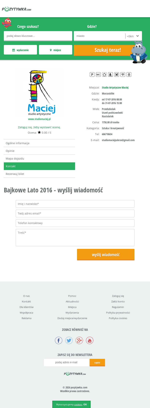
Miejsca (72, 307)
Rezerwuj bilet (15, 174)
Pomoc (72, 296)
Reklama (26, 318)
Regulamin (118, 307)
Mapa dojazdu (15, 158)
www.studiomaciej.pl (39, 119)
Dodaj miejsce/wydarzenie (72, 318)
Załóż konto (118, 301)
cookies (78, 404)
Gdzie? (92, 26)
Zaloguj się (118, 296)
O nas (26, 296)
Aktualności (72, 301)
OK (85, 404)
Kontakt (11, 166)
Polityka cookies (118, 318)
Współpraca (26, 312)
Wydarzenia (72, 312)
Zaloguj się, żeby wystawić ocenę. (39, 127)
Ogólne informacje (18, 143)
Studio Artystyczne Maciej (115, 87)
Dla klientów (27, 307)
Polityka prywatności (118, 312)
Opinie (10, 151)
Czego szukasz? (28, 26)
